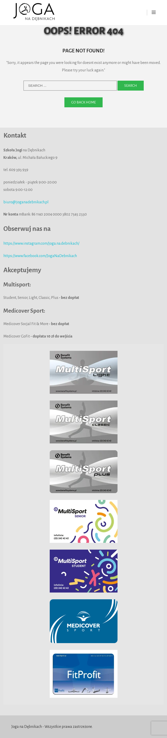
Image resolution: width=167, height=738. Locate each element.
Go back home (83, 102)
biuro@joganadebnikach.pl (26, 202)
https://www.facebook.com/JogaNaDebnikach (40, 256)
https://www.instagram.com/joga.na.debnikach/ (41, 243)
